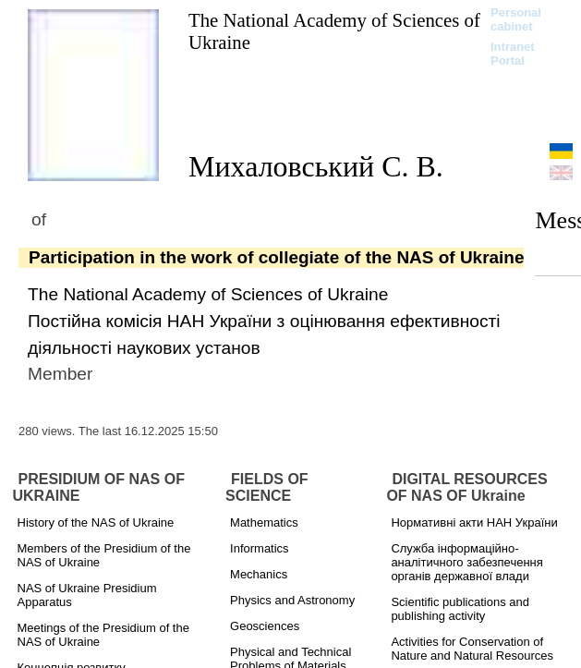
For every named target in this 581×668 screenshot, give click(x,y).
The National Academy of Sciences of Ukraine (334, 31)
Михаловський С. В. (315, 166)
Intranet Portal (512, 53)
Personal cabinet (515, 19)
